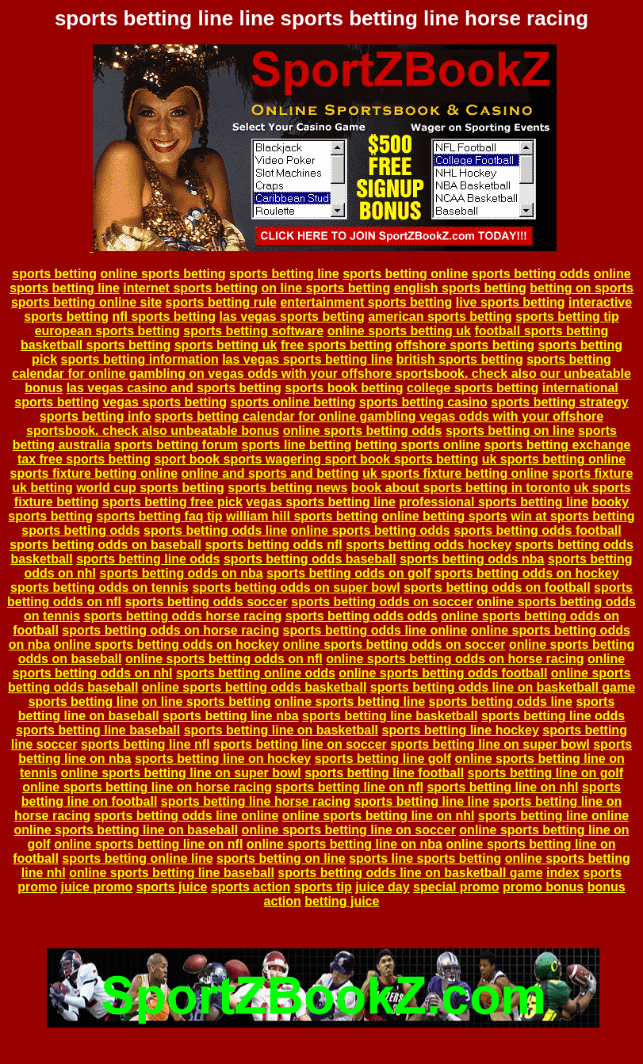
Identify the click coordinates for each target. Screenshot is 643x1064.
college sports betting (472, 388)
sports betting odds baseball (310, 559)
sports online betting (292, 402)
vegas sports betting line (320, 502)
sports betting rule (221, 302)
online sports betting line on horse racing (147, 787)
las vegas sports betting (292, 316)
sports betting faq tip (159, 516)
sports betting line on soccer (300, 744)
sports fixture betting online (94, 473)
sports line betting (297, 445)
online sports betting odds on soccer (394, 644)
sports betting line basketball (389, 716)
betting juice (341, 901)
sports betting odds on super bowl (296, 587)
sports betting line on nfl (349, 787)
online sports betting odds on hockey (166, 644)
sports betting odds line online (375, 630)
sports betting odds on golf (348, 573)
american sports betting (439, 316)
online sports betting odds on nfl (224, 658)
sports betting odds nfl (273, 544)
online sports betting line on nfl (148, 844)
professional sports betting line (493, 502)
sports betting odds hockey (428, 544)
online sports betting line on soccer (349, 830)
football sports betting (541, 331)
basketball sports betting (95, 345)
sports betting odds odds (361, 616)
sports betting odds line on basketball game (502, 687)
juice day (382, 887)
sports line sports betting (425, 858)
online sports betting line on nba (344, 844)
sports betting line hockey (460, 730)
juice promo (97, 887)
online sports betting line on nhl (378, 815)
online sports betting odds (362, 430)
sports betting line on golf (545, 773)
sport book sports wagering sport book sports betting (316, 459)
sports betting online (405, 273)
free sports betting (336, 345)
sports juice (172, 887)
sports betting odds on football (497, 587)
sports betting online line (137, 858)
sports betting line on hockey (223, 758)
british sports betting (459, 359)
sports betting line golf (383, 758)
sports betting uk (225, 345)
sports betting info (95, 416)
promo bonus (543, 887)
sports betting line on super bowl (490, 744)
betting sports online (417, 445)
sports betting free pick (172, 502)
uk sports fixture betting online (455, 473)
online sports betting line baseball (171, 872)
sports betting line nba (231, 716)
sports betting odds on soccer (382, 601)
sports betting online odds (255, 673)
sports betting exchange (557, 445)
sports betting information (140, 359)
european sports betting (107, 331)
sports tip (323, 887)
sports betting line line (421, 801)
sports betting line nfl (145, 744)
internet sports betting (190, 288)
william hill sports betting (302, 516)
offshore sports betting (465, 345)
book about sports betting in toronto (460, 487)
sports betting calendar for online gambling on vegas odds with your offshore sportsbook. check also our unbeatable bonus (321, 374)
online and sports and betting (270, 473)
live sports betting (510, 302)
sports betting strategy (559, 402)
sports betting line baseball (98, 730)
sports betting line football (384, 773)
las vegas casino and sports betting (174, 388)
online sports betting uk (399, 331)
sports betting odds (531, 273)
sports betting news (287, 487)
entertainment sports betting (366, 302)
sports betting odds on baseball (105, 544)
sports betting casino (423, 402)
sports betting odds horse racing (182, 616)
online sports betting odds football (443, 673)
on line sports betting (326, 288)
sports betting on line (510, 430)
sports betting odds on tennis (99, 587)
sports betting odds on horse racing (170, 630)
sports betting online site (86, 302)
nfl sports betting (164, 316)
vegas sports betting (164, 402)
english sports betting (460, 288)
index (563, 872)
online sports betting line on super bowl (181, 773)
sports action (250, 887)
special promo (456, 887)
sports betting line (284, 273)
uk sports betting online (554, 459)
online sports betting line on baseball (125, 830)
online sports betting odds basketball (254, 687)
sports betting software (253, 331)
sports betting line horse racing (255, 801)
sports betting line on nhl (502, 787)
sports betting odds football (538, 530)
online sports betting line (349, 701)
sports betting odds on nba (180, 573)
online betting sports (444, 516)
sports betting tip (567, 316)
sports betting (54, 273)
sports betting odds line (215, 530)
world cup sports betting (150, 487)
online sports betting (162, 273)
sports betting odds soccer (205, 601)
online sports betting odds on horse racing (455, 658)
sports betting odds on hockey (526, 573)
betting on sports (581, 288)
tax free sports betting (84, 459)
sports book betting (344, 388)
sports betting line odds (148, 559)
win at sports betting (572, 516)
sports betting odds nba (472, 559)
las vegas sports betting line (307, 359)
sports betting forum (176, 445)
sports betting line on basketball (281, 730)
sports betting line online (553, 815)
